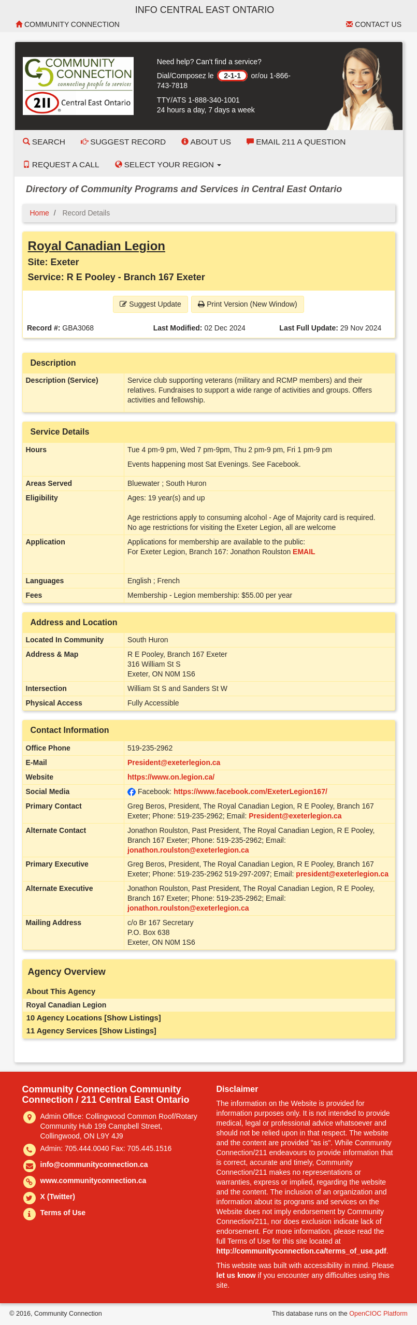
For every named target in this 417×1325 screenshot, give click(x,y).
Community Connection (68, 24)
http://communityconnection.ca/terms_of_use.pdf (301, 1251)
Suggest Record (123, 141)
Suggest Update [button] (150, 304)
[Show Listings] (132, 1018)
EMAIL (304, 552)
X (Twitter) (57, 1196)
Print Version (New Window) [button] (247, 304)
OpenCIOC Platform (378, 1313)
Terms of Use (63, 1212)
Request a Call (61, 164)
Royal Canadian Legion (96, 246)
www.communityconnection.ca (93, 1180)
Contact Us (373, 24)
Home (39, 213)
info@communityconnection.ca (94, 1164)
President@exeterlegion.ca (173, 762)
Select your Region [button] (168, 164)
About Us (206, 141)
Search (44, 141)
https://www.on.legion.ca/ (170, 777)
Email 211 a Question (296, 141)
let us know (236, 1275)
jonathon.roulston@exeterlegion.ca (188, 850)
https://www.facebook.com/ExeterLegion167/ (250, 791)
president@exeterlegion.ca (342, 874)
